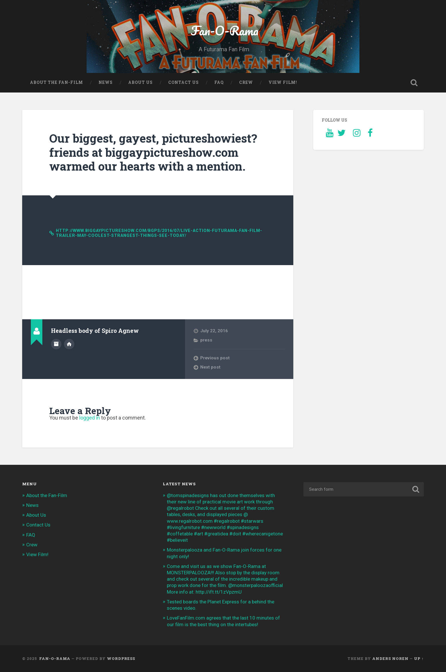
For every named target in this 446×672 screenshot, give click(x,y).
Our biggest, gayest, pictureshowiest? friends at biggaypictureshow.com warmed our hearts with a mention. (153, 152)
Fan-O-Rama (223, 30)
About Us (140, 82)
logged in (89, 418)
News (106, 82)
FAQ (219, 82)
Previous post (215, 357)
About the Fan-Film (56, 82)
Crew (246, 82)
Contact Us (183, 82)
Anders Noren (390, 658)
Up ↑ (419, 658)
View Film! (283, 82)
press (206, 340)
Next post (210, 367)
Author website (69, 344)
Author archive (56, 344)
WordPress (121, 658)
